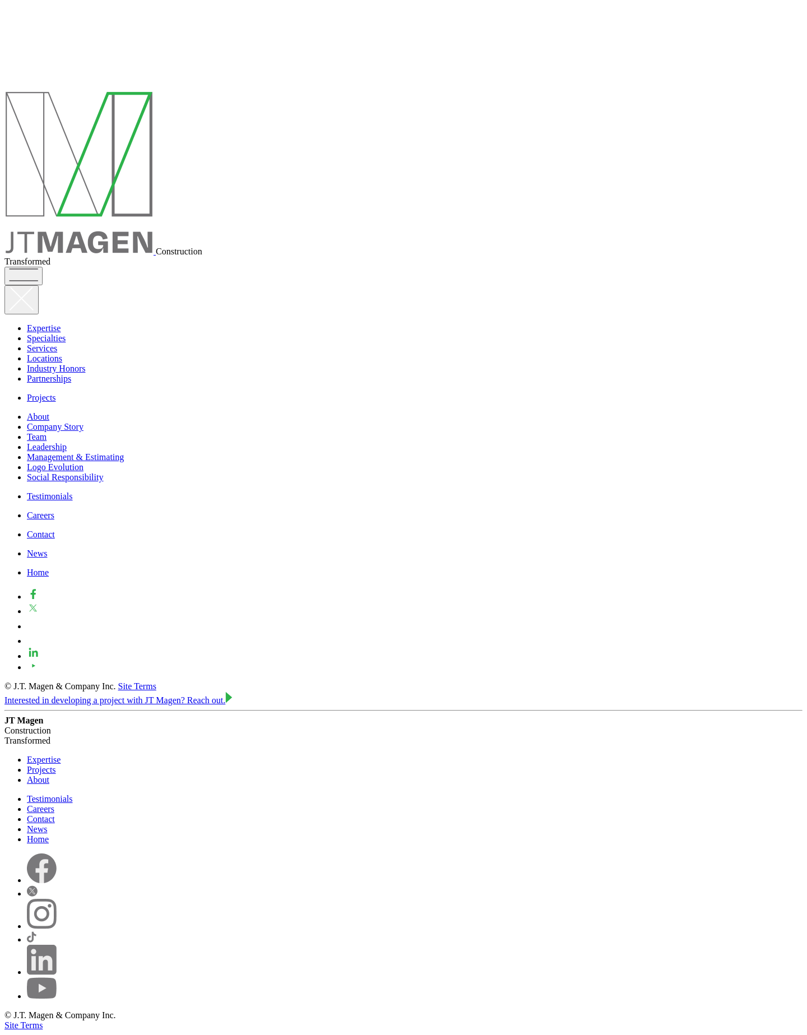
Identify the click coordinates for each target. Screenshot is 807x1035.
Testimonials (50, 496)
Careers (40, 515)
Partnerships (49, 378)
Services (42, 348)
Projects (41, 397)
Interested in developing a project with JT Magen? (118, 700)
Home (38, 572)
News (37, 553)
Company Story (55, 426)
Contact (41, 534)
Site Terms (137, 686)
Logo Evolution (55, 467)
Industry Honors (56, 368)
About (38, 416)
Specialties (46, 338)
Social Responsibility (65, 477)
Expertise (44, 328)
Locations (44, 358)
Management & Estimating (75, 457)
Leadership (47, 447)
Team (37, 437)
